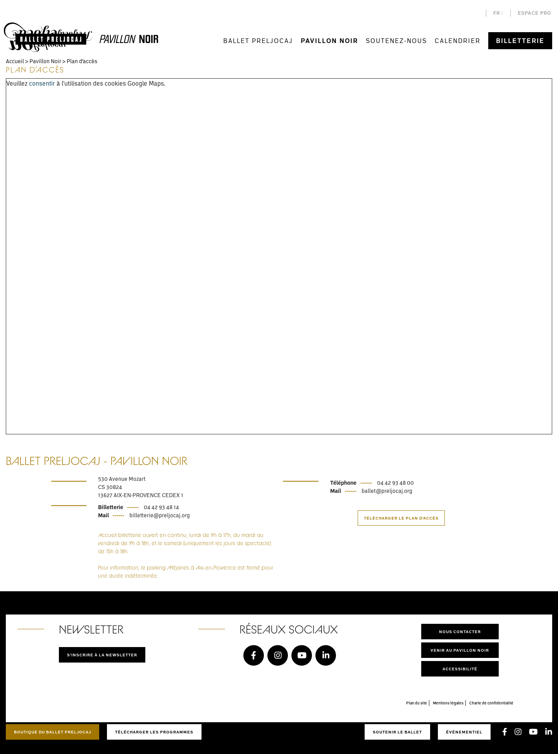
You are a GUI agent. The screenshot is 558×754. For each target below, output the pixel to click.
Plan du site (416, 703)
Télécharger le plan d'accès (401, 518)
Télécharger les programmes (154, 732)
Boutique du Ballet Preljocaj (52, 732)
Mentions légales (448, 703)
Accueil (15, 61)
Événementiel (464, 732)
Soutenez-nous (396, 40)
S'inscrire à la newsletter (102, 655)
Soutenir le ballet (397, 732)
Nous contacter (460, 631)
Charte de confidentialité (491, 703)
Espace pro (534, 13)
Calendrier (457, 40)
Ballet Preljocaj (258, 40)
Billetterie (520, 40)
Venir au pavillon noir (460, 650)
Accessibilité (460, 668)
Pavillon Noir (329, 40)
